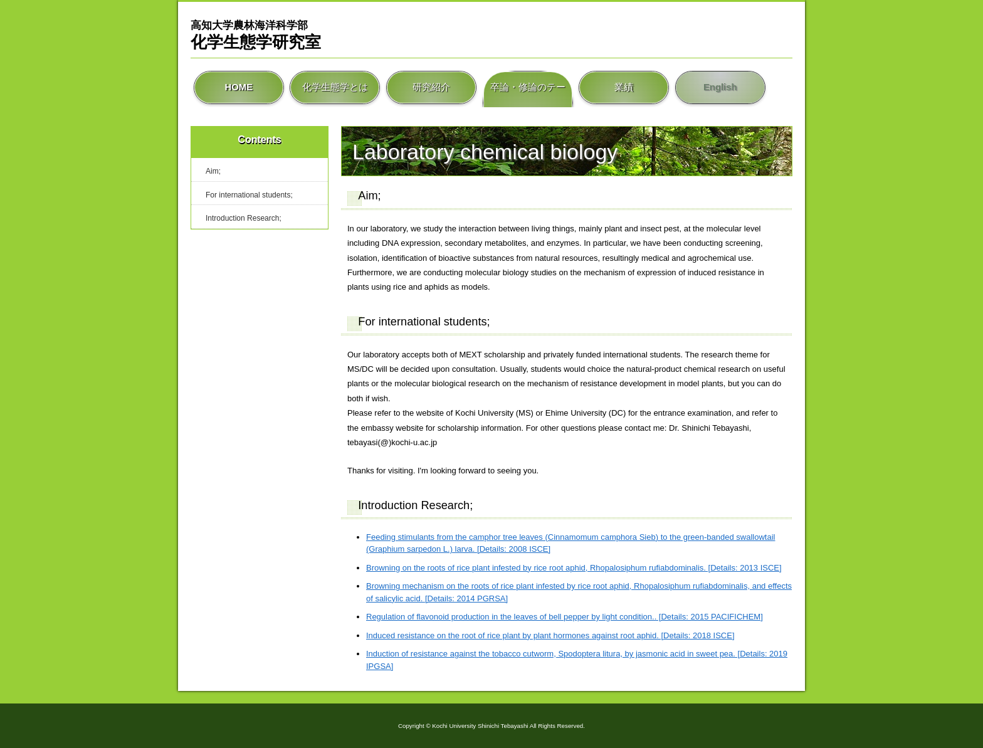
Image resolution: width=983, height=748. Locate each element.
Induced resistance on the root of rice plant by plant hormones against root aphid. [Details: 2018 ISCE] (550, 635)
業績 (624, 88)
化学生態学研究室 (256, 34)
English (720, 88)
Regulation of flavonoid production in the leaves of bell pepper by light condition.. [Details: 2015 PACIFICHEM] (564, 616)
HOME (239, 88)
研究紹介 (431, 88)
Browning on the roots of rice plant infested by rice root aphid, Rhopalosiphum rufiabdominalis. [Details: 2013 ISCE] (574, 567)
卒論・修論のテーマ (527, 88)
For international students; (249, 195)
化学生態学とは (334, 88)
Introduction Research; (243, 218)
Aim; (213, 171)
